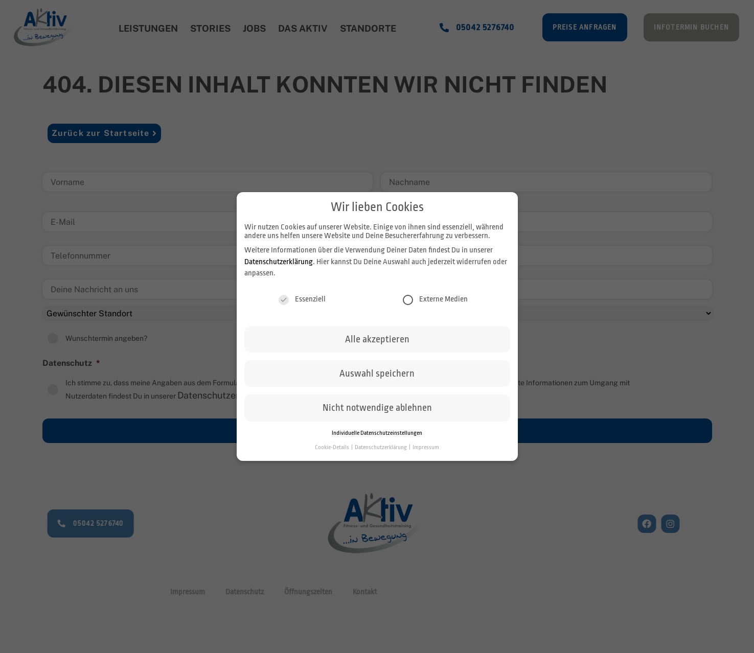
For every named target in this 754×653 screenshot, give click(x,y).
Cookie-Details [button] (332, 447)
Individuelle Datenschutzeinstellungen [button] (377, 433)
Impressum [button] (426, 447)
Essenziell (302, 299)
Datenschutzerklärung (278, 262)
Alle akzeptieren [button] (377, 339)
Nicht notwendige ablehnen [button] (377, 407)
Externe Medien (435, 299)
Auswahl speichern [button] (377, 373)
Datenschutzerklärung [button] (381, 447)
